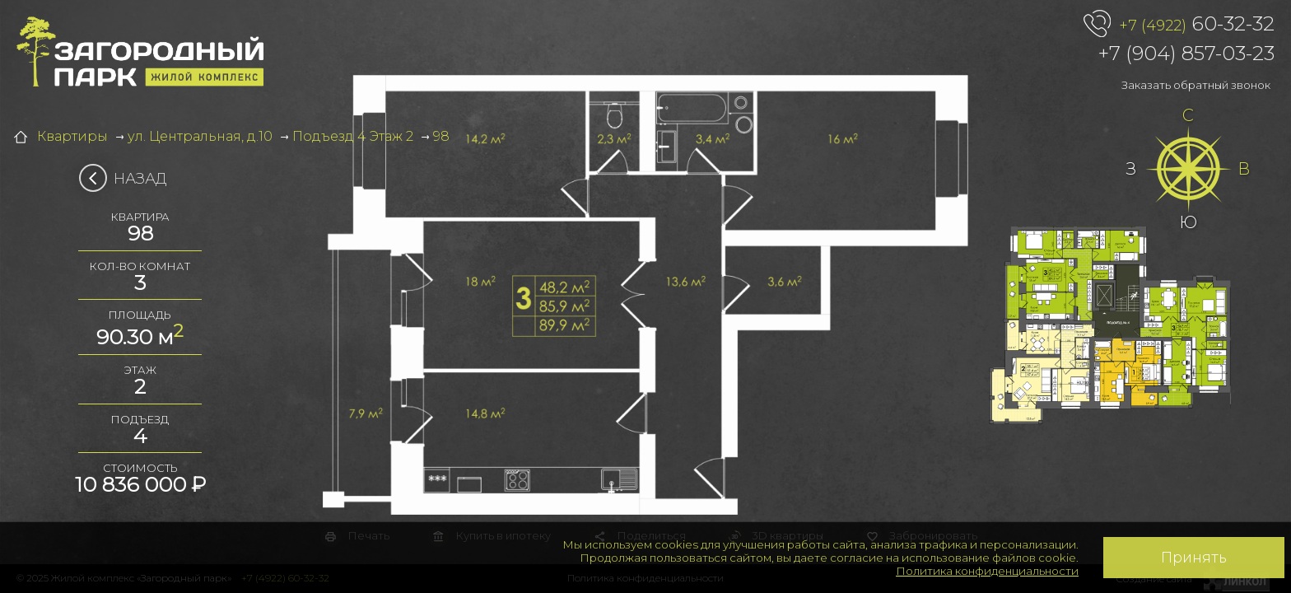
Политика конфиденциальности (987, 570)
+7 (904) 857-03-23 (1186, 53)
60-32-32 (1197, 25)
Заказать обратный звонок (1195, 84)
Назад (128, 179)
